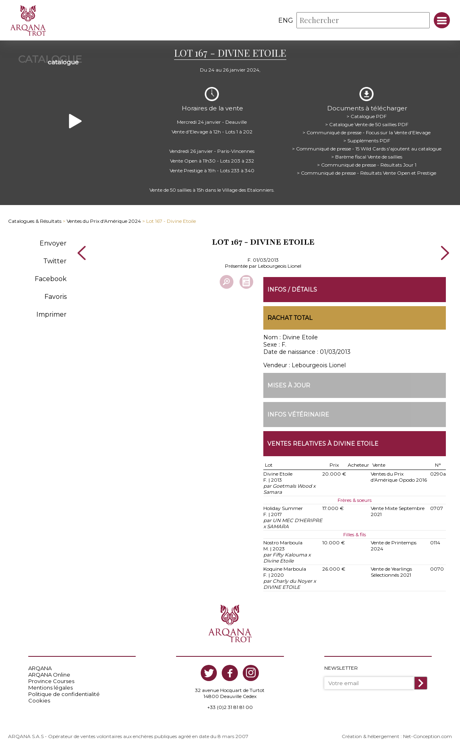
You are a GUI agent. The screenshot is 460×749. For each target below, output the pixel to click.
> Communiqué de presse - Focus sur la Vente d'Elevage (366, 131)
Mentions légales (50, 686)
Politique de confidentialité (64, 693)
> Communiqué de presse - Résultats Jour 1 (366, 164)
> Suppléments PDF (366, 139)
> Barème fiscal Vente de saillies (366, 155)
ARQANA (40, 667)
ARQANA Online (49, 674)
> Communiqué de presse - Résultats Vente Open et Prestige (366, 172)
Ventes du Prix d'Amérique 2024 (104, 220)
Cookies (39, 699)
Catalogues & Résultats (34, 220)
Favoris (55, 295)
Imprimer (51, 313)
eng (285, 20)
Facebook (51, 277)
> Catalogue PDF (366, 115)
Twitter (55, 260)
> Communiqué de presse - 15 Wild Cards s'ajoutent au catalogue (366, 147)
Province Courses (51, 680)
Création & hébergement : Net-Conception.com (397, 735)
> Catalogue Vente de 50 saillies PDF (366, 123)
